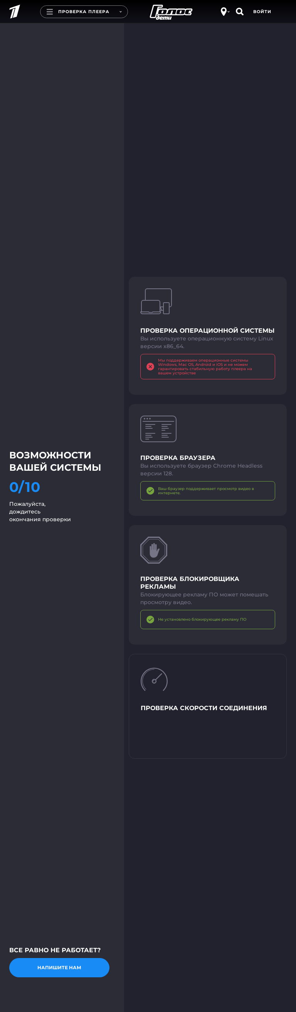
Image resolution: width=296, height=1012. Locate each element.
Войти (262, 11)
